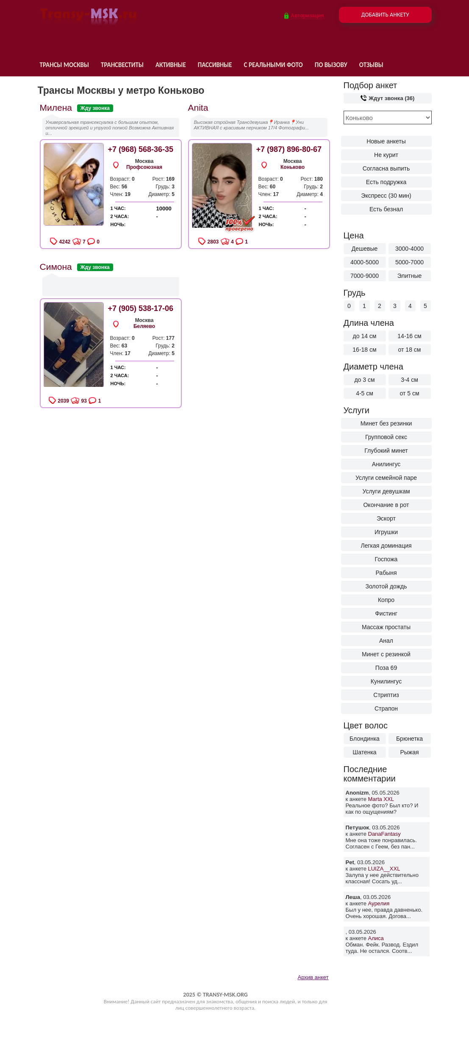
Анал (386, 640)
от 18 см (409, 349)
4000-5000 (364, 262)
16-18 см (364, 349)
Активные (170, 65)
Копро (386, 599)
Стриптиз (386, 695)
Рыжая (409, 752)
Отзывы (371, 65)
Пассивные (215, 65)
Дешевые (365, 248)
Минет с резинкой (386, 654)
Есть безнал (386, 209)
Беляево (144, 326)
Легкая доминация (386, 545)
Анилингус (386, 464)
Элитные (409, 275)
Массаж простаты (386, 627)
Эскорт (386, 518)
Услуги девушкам (386, 491)
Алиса (376, 938)
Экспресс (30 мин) (386, 195)
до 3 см (364, 379)
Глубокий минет (386, 450)
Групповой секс (386, 437)
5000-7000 (409, 262)
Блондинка (365, 738)
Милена (56, 107)
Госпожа (386, 559)
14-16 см (409, 336)
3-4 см (409, 379)
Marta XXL (381, 799)
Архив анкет (312, 977)
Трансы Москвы (64, 65)
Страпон (386, 708)
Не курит (386, 154)
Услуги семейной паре (386, 477)
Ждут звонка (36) (388, 98)
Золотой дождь (386, 586)
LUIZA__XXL (384, 868)
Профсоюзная (144, 167)
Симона (56, 267)
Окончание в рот (386, 504)
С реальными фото (273, 65)
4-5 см (364, 393)
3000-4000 (409, 248)
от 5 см (409, 393)
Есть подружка (386, 182)
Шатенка (364, 752)
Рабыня (386, 572)
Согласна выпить (386, 168)
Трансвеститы (122, 65)
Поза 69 (386, 667)
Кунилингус (386, 681)
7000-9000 (364, 275)
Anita (198, 107)
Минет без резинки (386, 423)
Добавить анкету (385, 14)
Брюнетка (409, 738)
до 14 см (365, 336)
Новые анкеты (386, 141)
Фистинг (386, 613)
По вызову (331, 65)
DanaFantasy (384, 834)
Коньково (292, 167)
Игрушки (386, 532)
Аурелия (379, 903)
